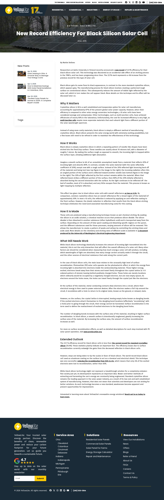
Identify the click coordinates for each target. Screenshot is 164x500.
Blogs (94, 2)
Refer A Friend (103, 2)
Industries (93, 10)
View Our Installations (75, 2)
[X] (129, 3)
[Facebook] (125, 3)
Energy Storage (112, 10)
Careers (126, 469)
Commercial (76, 10)
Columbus (63, 446)
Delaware (63, 452)
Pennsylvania (63, 468)
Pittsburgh (63, 471)
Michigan (60, 463)
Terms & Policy (130, 477)
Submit (40, 478)
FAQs (125, 464)
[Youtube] (143, 3)
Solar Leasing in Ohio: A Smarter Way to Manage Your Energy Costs (38, 75)
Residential (59, 10)
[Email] (24, 478)
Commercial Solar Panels (98, 443)
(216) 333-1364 (155, 2)
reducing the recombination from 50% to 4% (95, 361)
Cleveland (63, 443)
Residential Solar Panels (97, 439)
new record (119, 70)
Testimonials (60, 2)
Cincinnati (63, 449)
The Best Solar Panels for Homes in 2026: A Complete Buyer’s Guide (39, 100)
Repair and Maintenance (98, 456)
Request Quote (116, 2)
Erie (60, 474)
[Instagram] (133, 3)
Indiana (60, 456)
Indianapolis (64, 460)
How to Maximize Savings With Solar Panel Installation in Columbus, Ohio (39, 88)
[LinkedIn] (136, 3)
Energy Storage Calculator (99, 452)
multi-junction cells (68, 120)
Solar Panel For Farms (96, 448)
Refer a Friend (129, 456)
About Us (127, 460)
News (125, 443)
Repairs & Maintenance (136, 10)
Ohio (58, 439)
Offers (87, 2)
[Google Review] (139, 3)
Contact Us (128, 473)
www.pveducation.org (93, 332)
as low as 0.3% (131, 193)
